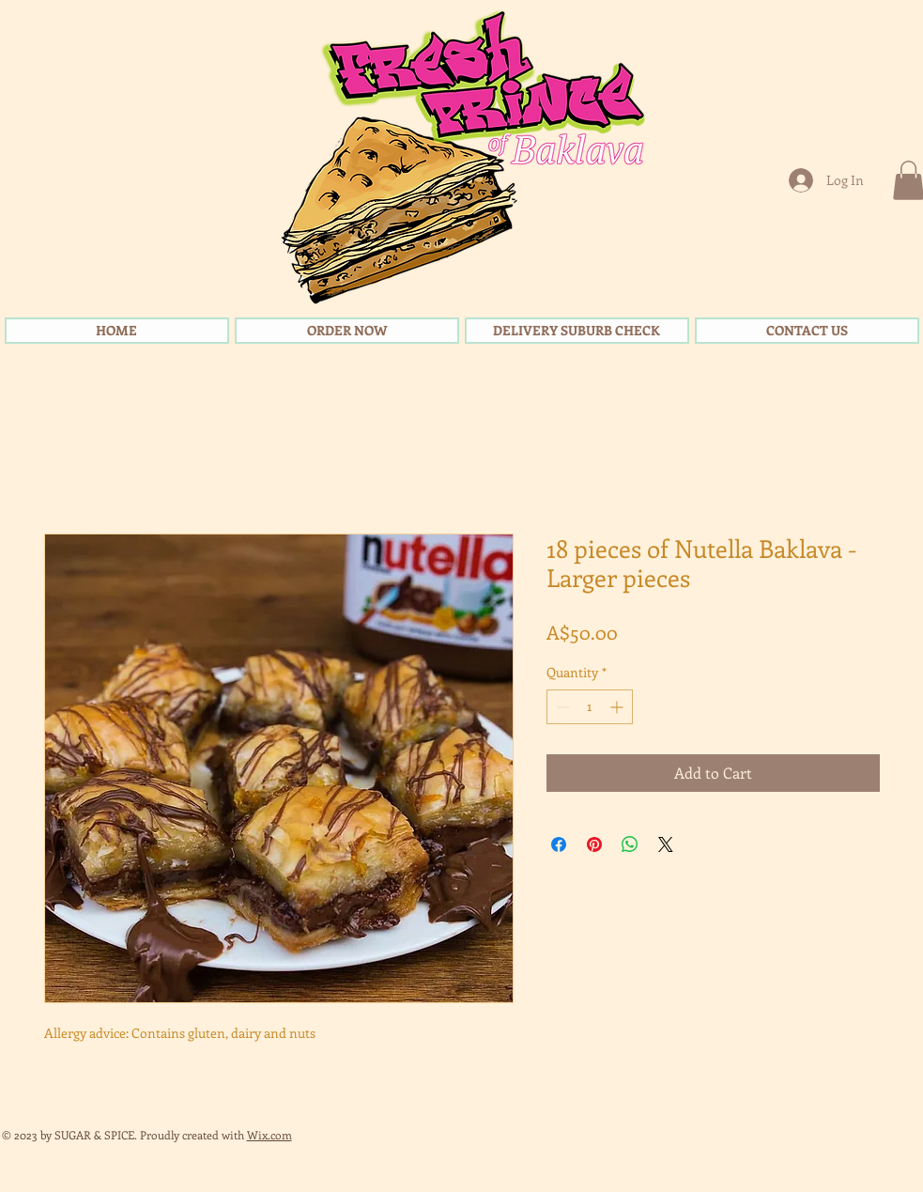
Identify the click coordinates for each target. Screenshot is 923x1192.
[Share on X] (665, 844)
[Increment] (618, 706)
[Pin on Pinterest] (594, 844)
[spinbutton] (590, 706)
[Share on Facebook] (558, 844)
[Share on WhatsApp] (630, 844)
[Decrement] (561, 706)
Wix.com (269, 1134)
